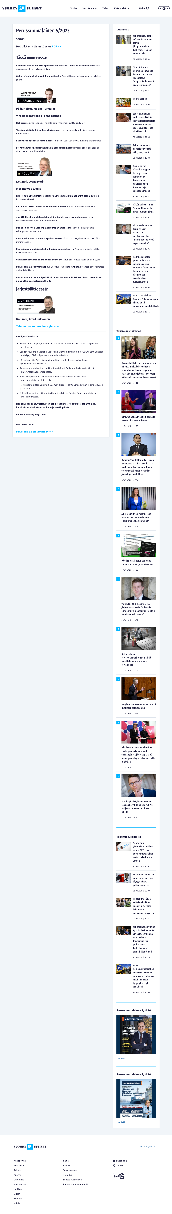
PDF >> (56, 46)
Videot (105, 8)
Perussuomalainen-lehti (75, 1184)
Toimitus (67, 1175)
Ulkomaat (19, 1179)
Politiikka (19, 1165)
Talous (17, 1170)
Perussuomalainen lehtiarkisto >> (34, 431)
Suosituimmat (90, 8)
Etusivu (73, 8)
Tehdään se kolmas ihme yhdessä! (38, 326)
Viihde (17, 1203)
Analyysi (18, 1175)
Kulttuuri (18, 1189)
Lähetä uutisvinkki (72, 1179)
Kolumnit (19, 1198)
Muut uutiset (20, 1184)
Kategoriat (122, 8)
